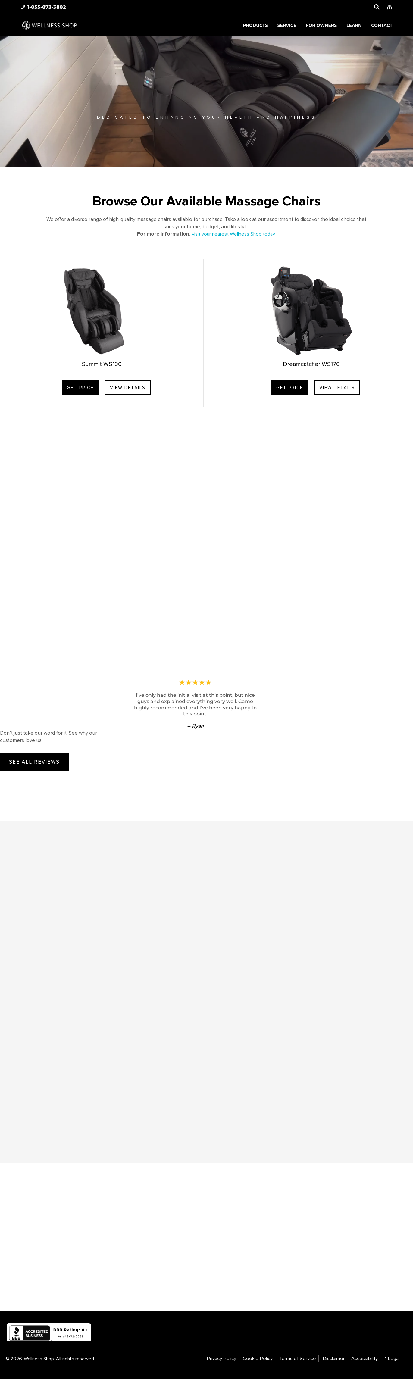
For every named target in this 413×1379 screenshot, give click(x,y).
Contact (381, 25)
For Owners (321, 25)
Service (286, 25)
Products (255, 25)
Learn (353, 25)
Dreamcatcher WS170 (311, 364)
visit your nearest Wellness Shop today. (234, 234)
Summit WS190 (102, 364)
